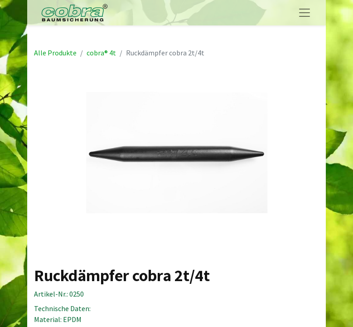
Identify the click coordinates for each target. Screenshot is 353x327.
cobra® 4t (101, 52)
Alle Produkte (55, 52)
